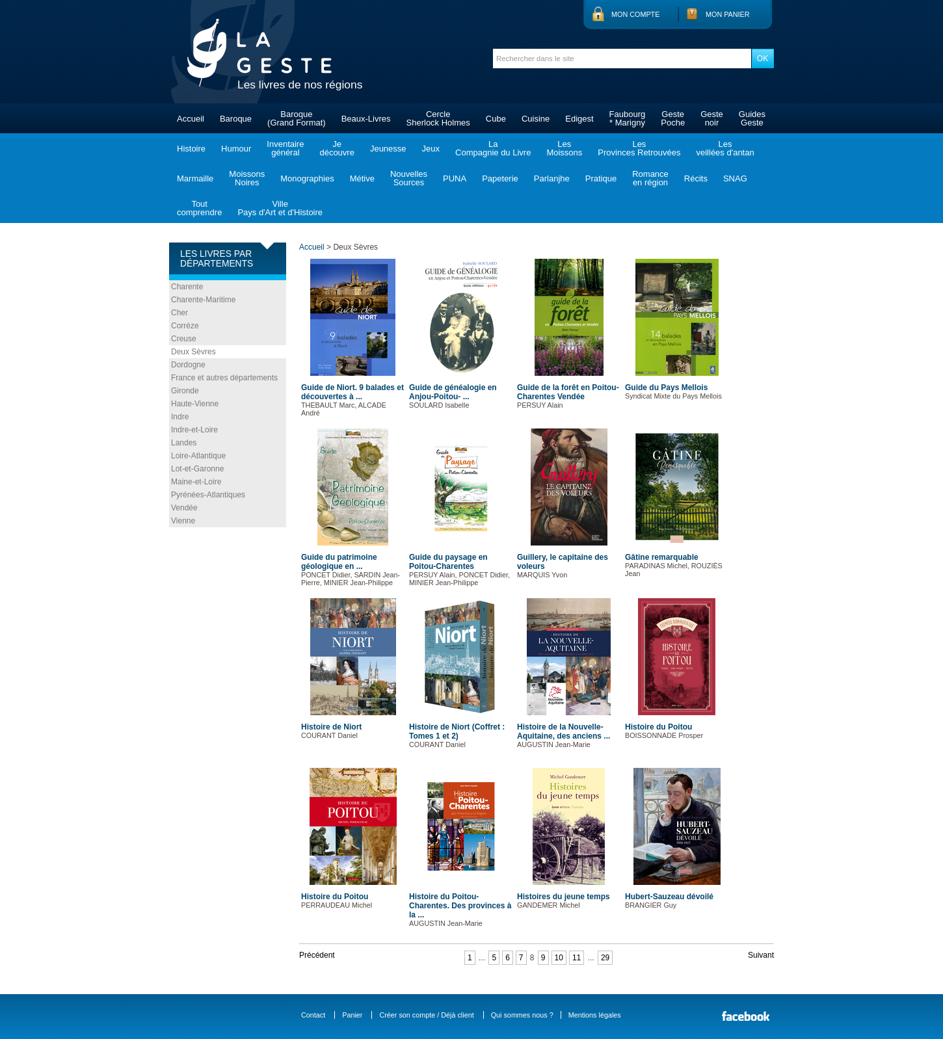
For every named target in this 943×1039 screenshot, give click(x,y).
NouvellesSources (408, 178)
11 (576, 957)
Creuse (183, 338)
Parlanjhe (552, 178)
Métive (362, 178)
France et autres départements (224, 377)
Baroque (236, 119)
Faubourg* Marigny (627, 118)
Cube (496, 119)
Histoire (191, 148)
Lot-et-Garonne (197, 468)
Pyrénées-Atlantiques (208, 494)
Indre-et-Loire (194, 429)
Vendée (184, 507)
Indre (180, 416)
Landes (183, 442)
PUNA (454, 178)
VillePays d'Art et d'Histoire (280, 208)
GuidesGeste (752, 118)
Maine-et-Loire (196, 481)
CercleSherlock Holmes (438, 118)
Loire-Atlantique (198, 455)
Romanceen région (650, 178)
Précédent (317, 955)
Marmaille (195, 178)
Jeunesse (388, 148)
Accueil (190, 119)
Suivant (761, 955)
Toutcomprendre (199, 208)
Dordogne (188, 364)
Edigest (579, 119)
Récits (696, 178)
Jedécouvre (336, 148)
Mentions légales (594, 1015)
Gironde (185, 390)
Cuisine (536, 119)
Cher (179, 312)
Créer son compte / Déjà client (426, 1015)
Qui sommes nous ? (522, 1015)
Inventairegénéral (285, 148)
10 (559, 957)
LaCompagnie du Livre (493, 148)
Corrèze (185, 325)
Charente (187, 286)
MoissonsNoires (247, 178)
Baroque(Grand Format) (296, 118)
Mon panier (728, 14)
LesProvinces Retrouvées (639, 148)
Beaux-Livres (366, 119)
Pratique (601, 178)
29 (605, 957)
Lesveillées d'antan (725, 148)
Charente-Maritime (203, 299)
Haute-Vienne (195, 403)
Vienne (183, 520)
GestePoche (673, 118)
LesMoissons (564, 148)
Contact (313, 1015)
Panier (352, 1015)
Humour (236, 148)
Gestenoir (711, 118)
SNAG (735, 178)
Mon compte (635, 14)
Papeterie (500, 178)
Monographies (307, 178)
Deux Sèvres (193, 351)
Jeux (431, 148)
